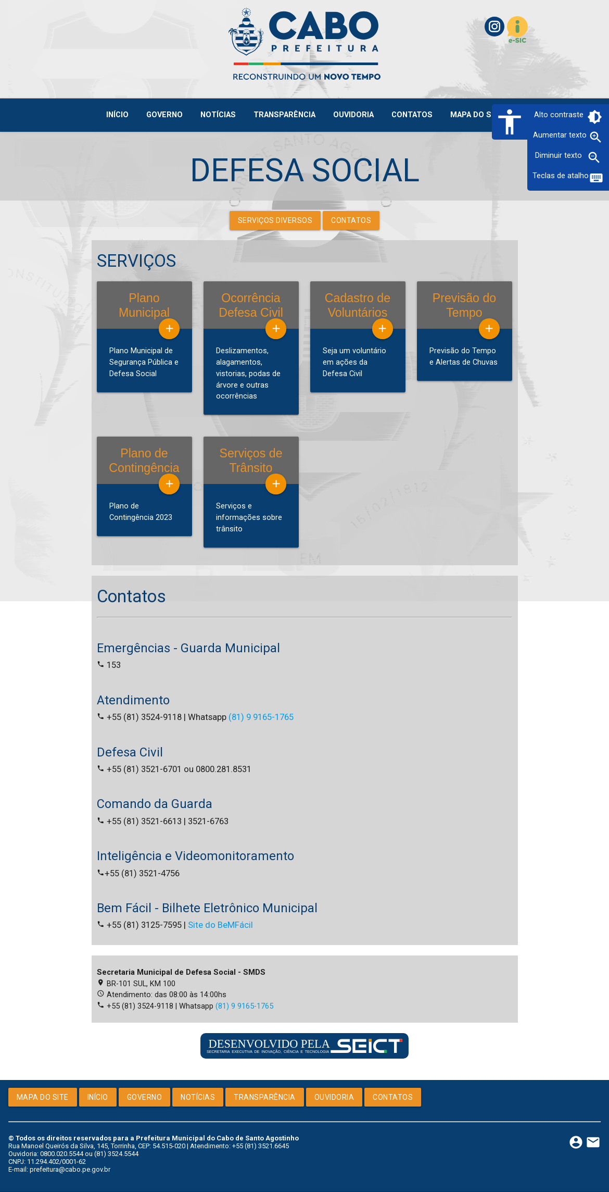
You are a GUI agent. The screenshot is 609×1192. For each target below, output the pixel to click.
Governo (144, 1097)
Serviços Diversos (275, 220)
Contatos (351, 220)
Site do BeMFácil (220, 925)
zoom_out (594, 157)
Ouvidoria (334, 1097)
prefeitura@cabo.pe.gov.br (70, 1169)
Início (97, 1097)
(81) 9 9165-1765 (261, 717)
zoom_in (595, 137)
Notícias (198, 1097)
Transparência (265, 1097)
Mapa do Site (43, 1097)
